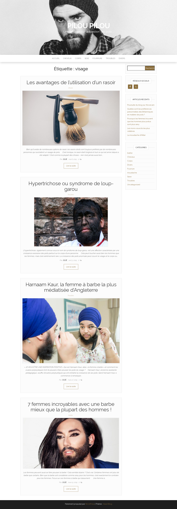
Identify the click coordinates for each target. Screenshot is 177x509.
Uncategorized (133, 185)
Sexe (87, 58)
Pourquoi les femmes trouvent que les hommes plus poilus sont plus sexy (140, 121)
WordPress (89, 504)
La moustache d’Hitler (136, 135)
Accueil (56, 58)
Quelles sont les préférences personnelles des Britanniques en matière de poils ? (140, 112)
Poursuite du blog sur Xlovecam (140, 105)
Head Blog (107, 504)
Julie (65, 159)
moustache (132, 173)
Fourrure (97, 58)
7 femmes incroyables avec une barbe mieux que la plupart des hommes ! (71, 407)
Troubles (110, 58)
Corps (78, 58)
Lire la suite (71, 166)
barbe (70, 415)
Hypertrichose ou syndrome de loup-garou (71, 186)
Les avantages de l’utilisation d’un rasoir (71, 82)
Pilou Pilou (88, 26)
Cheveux (67, 58)
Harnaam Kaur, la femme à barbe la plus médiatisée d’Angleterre (71, 287)
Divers (122, 58)
